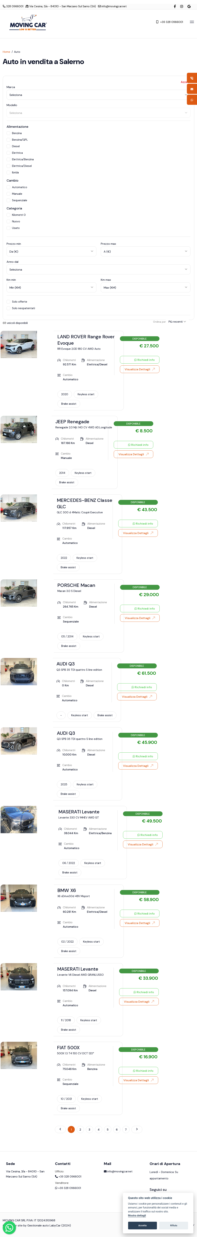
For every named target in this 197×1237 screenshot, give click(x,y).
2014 (62, 473)
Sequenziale (17, 200)
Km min (11, 280)
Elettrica (15, 153)
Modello (12, 105)
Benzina (14, 133)
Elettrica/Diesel (19, 166)
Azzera (185, 82)
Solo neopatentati (21, 308)
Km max (106, 280)
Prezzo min (14, 244)
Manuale (14, 194)
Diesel (13, 146)
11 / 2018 (66, 1020)
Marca (11, 87)
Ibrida (13, 172)
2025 (64, 784)
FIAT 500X (68, 1047)
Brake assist (68, 404)
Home (6, 52)
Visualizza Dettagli (140, 369)
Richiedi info (144, 359)
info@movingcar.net (112, 6)
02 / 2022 (67, 941)
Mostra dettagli (137, 1215)
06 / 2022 (68, 863)
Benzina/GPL (17, 140)
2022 (64, 558)
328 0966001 (13, 6)
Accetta (142, 1225)
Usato (13, 228)
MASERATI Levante (79, 812)
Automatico (17, 187)
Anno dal (12, 262)
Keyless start (86, 394)
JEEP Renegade (72, 422)
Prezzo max (108, 244)
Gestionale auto (38, 1229)
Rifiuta (173, 1225)
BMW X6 (66, 890)
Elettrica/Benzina (20, 159)
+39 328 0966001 (169, 21)
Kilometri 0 (16, 215)
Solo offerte (17, 302)
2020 (64, 394)
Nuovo (13, 221)
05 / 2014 (67, 636)
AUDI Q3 (65, 664)
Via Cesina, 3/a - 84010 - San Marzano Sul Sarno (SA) (61, 6)
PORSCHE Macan (76, 585)
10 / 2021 (66, 1099)
